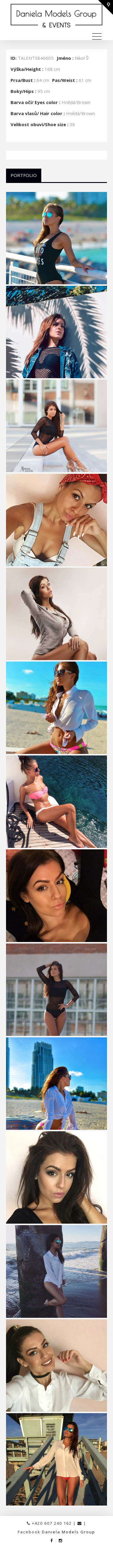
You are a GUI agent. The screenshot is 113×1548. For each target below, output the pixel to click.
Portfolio (24, 175)
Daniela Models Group (68, 1532)
